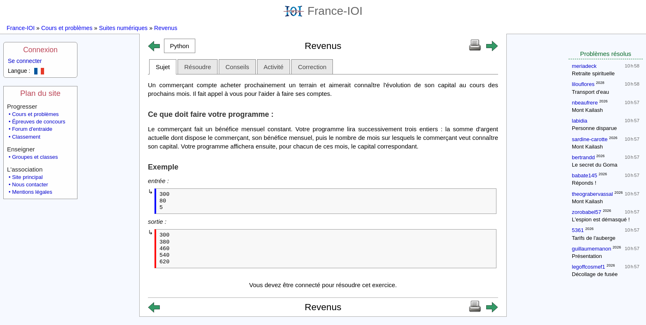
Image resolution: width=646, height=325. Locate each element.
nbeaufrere (585, 103)
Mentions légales (32, 192)
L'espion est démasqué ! (601, 219)
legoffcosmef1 (588, 267)
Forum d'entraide (32, 129)
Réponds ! (584, 183)
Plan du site (40, 93)
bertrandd (583, 157)
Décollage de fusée (595, 274)
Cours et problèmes (66, 28)
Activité (273, 66)
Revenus (165, 28)
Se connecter (25, 61)
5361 (578, 230)
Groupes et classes (35, 157)
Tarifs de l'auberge (594, 238)
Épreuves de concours (38, 121)
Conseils (237, 66)
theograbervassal (592, 194)
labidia (579, 121)
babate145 (584, 175)
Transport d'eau (590, 92)
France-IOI (323, 11)
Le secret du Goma (595, 165)
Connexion (40, 50)
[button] (179, 46)
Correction (312, 66)
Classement (26, 137)
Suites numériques (123, 28)
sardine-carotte (590, 139)
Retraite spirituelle (593, 73)
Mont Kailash (587, 110)
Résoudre (197, 66)
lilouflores (583, 84)
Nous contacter (30, 184)
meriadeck (584, 66)
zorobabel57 (587, 212)
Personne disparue (594, 128)
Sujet (163, 66)
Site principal (27, 177)
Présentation (587, 256)
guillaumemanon (591, 249)
